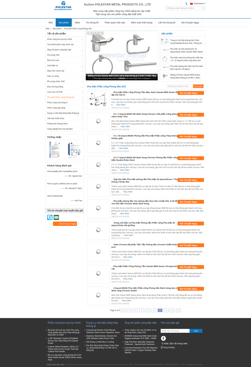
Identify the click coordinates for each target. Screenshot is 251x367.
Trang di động (167, 347)
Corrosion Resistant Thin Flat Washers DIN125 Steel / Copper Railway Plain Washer (141, 350)
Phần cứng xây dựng (56, 108)
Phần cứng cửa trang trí (57, 102)
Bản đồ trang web (178, 343)
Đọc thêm (121, 105)
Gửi (196, 331)
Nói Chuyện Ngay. (190, 22)
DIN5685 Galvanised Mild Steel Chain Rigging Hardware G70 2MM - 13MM (141, 337)
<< (129, 310)
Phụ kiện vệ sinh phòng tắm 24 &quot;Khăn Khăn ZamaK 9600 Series (186, 50)
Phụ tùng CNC (53, 55)
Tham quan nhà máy (114, 22)
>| (178, 310)
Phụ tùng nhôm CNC (56, 81)
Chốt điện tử (52, 65)
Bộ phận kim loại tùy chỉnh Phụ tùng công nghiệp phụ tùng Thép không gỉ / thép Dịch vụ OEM (64, 332)
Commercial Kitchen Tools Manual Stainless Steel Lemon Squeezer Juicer (103, 331)
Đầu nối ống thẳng (55, 87)
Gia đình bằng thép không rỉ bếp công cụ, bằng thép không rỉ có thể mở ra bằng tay (102, 347)
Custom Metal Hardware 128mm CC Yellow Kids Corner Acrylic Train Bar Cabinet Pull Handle (63, 349)
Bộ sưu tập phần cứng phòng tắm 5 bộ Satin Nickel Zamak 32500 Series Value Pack (65, 357)
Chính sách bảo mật (55, 364)
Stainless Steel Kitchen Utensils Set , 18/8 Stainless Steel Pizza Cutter (102, 337)
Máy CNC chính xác (55, 71)
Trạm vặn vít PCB (54, 92)
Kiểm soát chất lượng (141, 22)
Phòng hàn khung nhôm (57, 124)
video (77, 22)
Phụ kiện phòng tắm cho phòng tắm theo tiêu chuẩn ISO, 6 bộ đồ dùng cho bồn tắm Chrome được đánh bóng (147, 202)
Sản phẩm (64, 22)
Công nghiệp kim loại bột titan (60, 129)
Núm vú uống (53, 76)
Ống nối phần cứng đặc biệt (59, 50)
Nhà (51, 22)
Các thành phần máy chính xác (60, 44)
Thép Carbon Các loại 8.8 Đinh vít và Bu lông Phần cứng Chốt (140, 331)
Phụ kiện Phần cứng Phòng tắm (61, 97)
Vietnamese (199, 3)
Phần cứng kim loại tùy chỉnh (59, 39)
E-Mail (165, 343)
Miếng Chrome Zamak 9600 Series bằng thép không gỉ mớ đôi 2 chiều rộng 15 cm (185, 76)
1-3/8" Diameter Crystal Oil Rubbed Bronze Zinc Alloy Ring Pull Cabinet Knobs (63, 340)
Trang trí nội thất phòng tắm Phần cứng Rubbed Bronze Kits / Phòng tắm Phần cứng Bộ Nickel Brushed (186, 42)
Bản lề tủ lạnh (53, 60)
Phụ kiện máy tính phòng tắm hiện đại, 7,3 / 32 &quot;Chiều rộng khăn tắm (186, 59)
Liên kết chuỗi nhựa (55, 118)
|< (123, 310)
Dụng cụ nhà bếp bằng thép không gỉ (63, 113)
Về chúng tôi (92, 22)
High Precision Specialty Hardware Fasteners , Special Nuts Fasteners (140, 343)
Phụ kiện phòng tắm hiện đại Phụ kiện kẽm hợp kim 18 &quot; (186, 67)
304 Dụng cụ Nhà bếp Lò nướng (100, 342)
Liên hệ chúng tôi (166, 22)
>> (172, 310)
